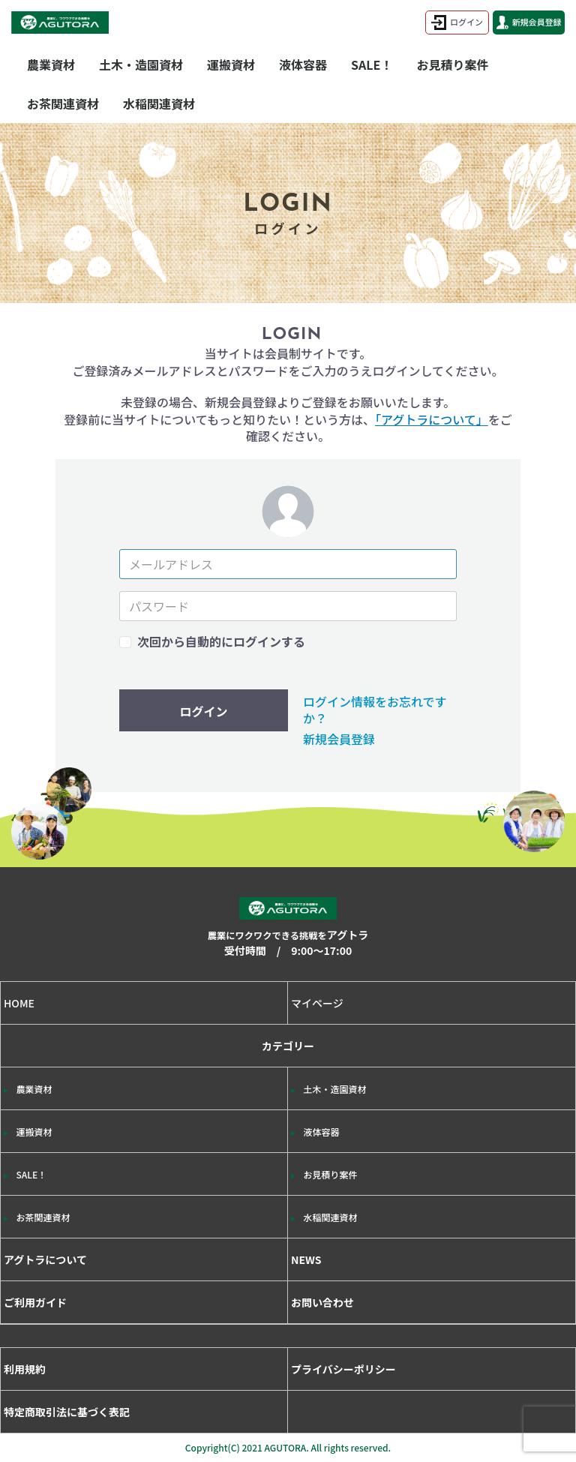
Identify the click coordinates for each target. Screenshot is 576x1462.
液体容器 (303, 65)
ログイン (457, 22)
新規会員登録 (529, 22)
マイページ (317, 1002)
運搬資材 (231, 65)
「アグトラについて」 (431, 419)
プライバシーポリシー (343, 1368)
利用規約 (25, 1368)
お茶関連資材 (63, 104)
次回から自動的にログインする (221, 641)
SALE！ (371, 65)
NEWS (306, 1259)
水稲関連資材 (159, 104)
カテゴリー (288, 1138)
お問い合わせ (322, 1302)
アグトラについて (45, 1259)
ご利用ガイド (35, 1302)
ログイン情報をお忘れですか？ (375, 709)
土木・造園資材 (141, 65)
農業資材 (51, 65)
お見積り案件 (452, 65)
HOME (19, 1002)
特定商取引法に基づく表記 (67, 1411)
